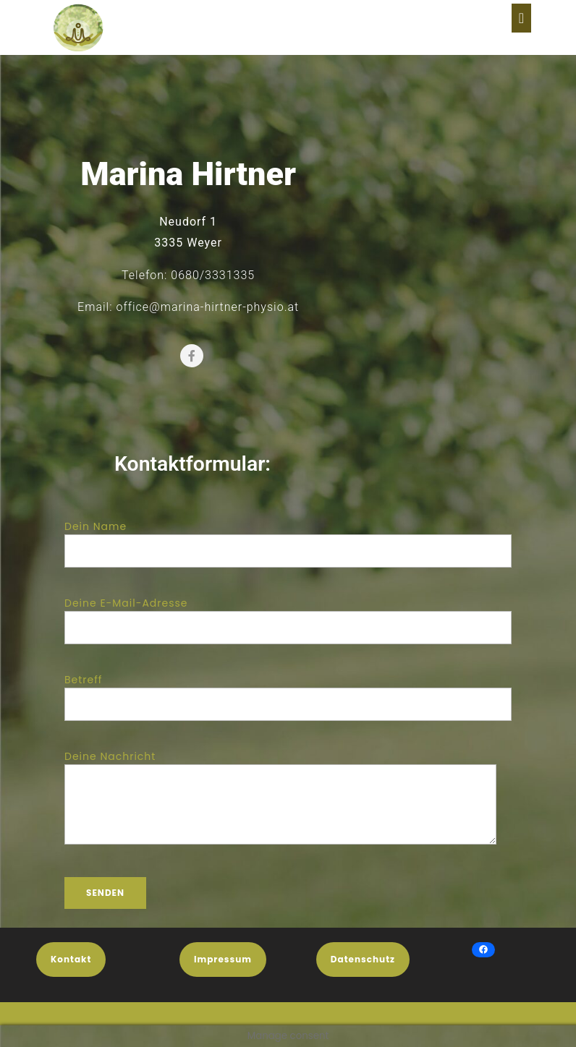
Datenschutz (363, 959)
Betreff (288, 691)
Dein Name (288, 538)
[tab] (521, 18)
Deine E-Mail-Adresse (288, 615)
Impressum (223, 959)
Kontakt (71, 959)
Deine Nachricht (280, 807)
